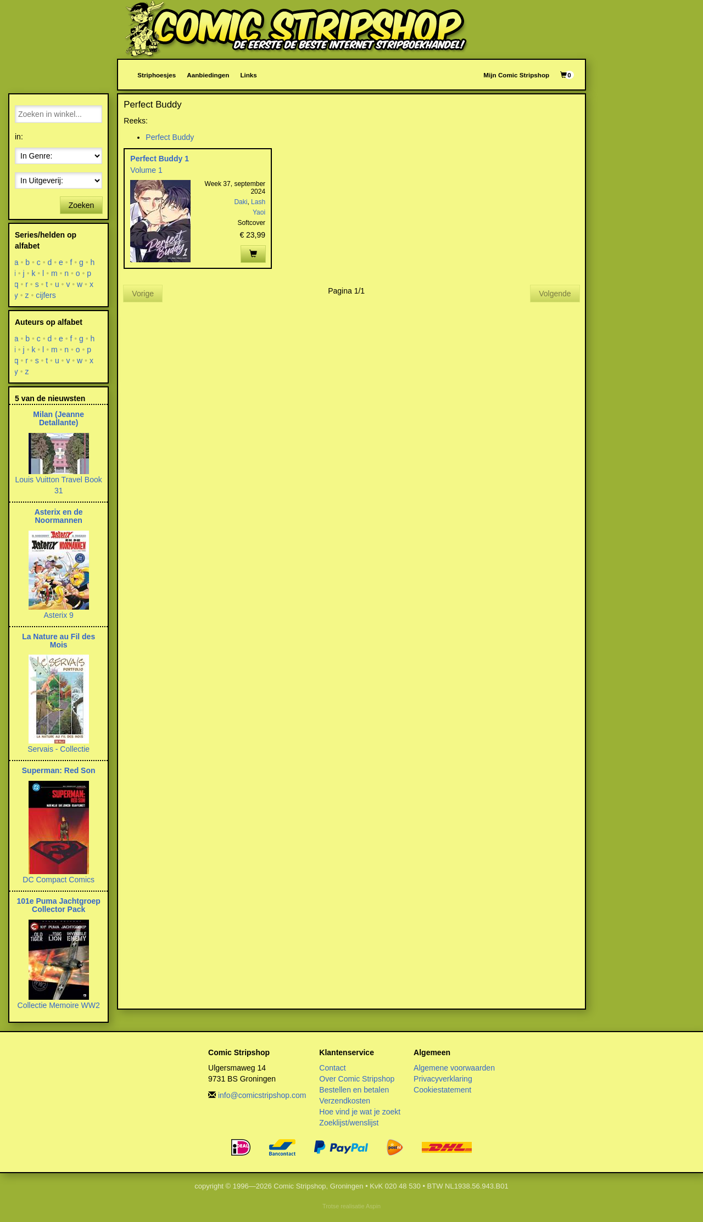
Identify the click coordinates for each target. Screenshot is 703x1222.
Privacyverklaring (443, 1078)
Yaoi (259, 212)
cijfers (45, 295)
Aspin (373, 1206)
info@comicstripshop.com (262, 1095)
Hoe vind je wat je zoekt (359, 1111)
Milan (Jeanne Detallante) (58, 418)
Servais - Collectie (58, 749)
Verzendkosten (344, 1100)
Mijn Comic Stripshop (516, 74)
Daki (240, 202)
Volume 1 (146, 170)
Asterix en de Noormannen (59, 516)
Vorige (143, 293)
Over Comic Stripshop (356, 1078)
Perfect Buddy (170, 137)
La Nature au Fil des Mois (58, 640)
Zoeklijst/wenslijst (348, 1122)
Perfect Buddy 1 (159, 158)
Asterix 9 (58, 615)
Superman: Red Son (59, 770)
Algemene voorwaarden (454, 1067)
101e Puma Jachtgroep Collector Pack (58, 905)
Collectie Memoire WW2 (59, 1005)
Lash (258, 202)
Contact (332, 1067)
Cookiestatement (442, 1089)
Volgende (555, 293)
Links (248, 74)
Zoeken (81, 205)
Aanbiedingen (208, 74)
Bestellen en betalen (354, 1089)
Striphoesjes (156, 74)
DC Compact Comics (58, 879)
